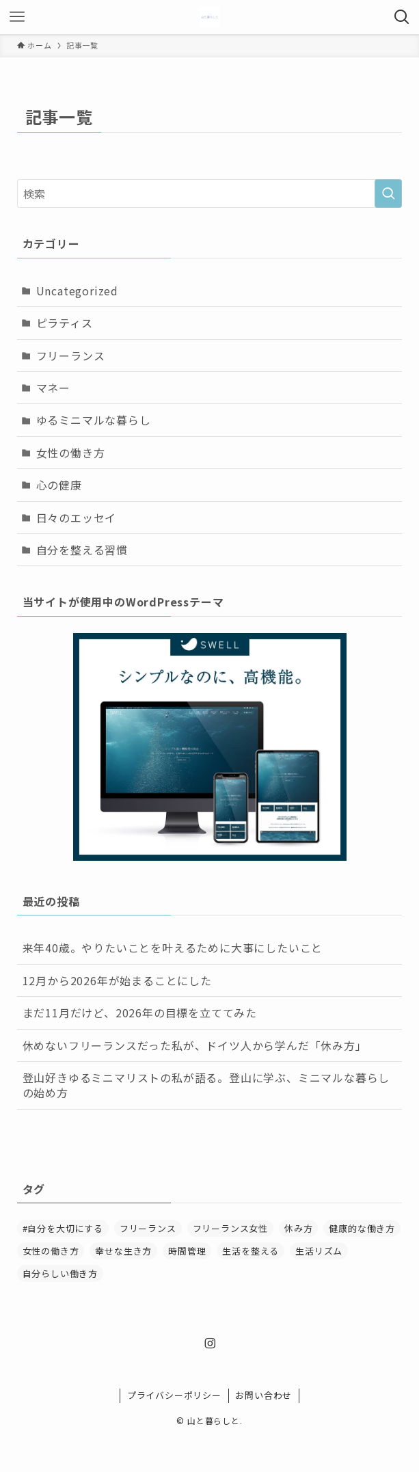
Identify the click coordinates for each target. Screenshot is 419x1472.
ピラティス (64, 323)
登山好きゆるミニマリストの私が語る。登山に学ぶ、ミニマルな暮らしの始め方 (206, 1085)
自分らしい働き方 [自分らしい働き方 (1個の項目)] (60, 1273)
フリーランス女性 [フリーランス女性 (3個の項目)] (230, 1228)
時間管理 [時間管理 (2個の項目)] (187, 1250)
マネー (53, 387)
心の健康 (59, 485)
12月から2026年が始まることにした (117, 980)
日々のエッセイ (76, 517)
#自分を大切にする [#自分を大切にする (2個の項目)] (63, 1228)
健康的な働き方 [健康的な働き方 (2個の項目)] (362, 1228)
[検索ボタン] (402, 17)
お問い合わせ (263, 1395)
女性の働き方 (70, 452)
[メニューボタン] (17, 17)
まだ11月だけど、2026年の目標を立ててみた (140, 1012)
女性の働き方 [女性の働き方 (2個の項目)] (51, 1250)
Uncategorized (77, 290)
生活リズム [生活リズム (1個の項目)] (318, 1250)
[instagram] (210, 1343)
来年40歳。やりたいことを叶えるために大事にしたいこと (173, 947)
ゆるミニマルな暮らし (93, 420)
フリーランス (70, 355)
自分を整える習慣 (82, 549)
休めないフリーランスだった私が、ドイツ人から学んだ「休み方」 (195, 1045)
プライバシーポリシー (174, 1395)
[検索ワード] (210, 193)
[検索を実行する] (388, 193)
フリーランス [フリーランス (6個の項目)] (148, 1228)
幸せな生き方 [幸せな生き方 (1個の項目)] (123, 1250)
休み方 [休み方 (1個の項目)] (298, 1228)
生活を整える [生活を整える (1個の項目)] (250, 1250)
